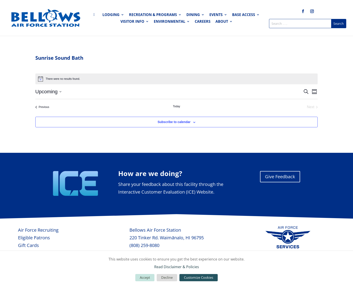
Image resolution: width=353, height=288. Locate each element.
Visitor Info (132, 22)
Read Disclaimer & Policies (176, 266)
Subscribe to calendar (174, 122)
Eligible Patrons (34, 238)
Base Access (243, 15)
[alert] (176, 78)
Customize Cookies (198, 277)
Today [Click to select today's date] (176, 106)
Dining (193, 15)
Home (95, 15)
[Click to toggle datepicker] (48, 91)
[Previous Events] (42, 107)
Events (216, 15)
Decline (167, 277)
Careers (202, 22)
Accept (145, 277)
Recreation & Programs (153, 15)
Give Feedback (280, 177)
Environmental (169, 22)
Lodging (111, 15)
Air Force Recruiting (38, 230)
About (221, 22)
